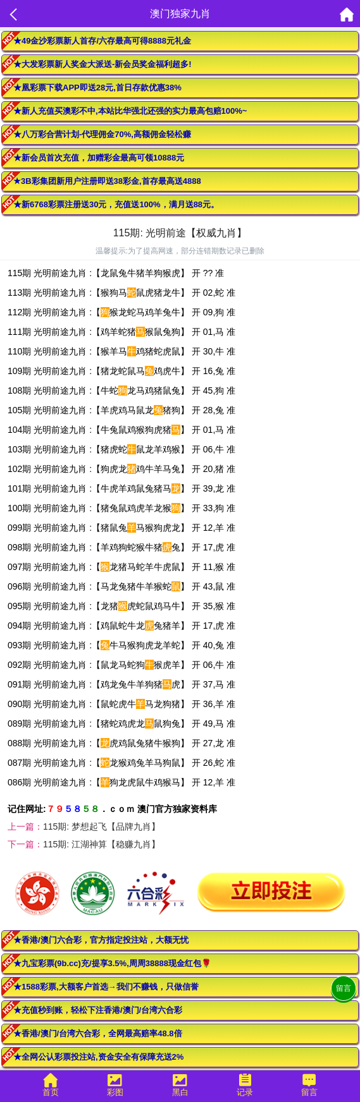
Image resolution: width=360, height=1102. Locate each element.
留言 (343, 988)
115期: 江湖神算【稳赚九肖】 (101, 844)
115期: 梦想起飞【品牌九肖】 (101, 826)
